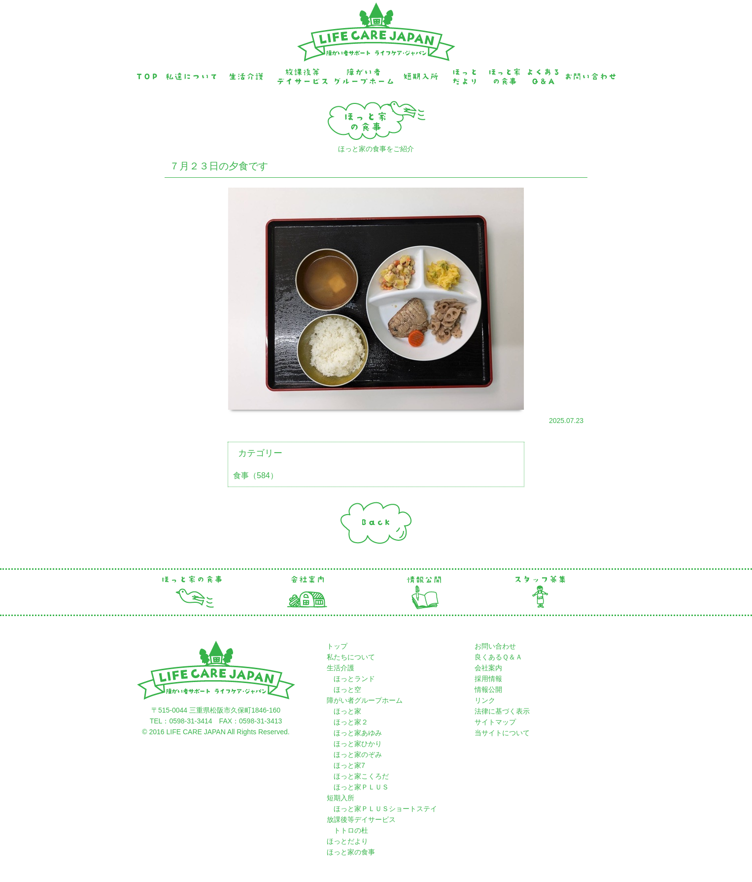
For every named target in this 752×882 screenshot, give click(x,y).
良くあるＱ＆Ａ (498, 657)
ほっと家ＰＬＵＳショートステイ (382, 809)
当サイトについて (502, 733)
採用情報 (488, 679)
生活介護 (340, 668)
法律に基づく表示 (502, 711)
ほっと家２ (351, 722)
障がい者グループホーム (365, 700)
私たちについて (351, 657)
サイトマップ (495, 722)
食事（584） (255, 475)
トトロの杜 (347, 830)
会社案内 (488, 668)
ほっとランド (354, 679)
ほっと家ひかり (358, 744)
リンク (485, 700)
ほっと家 (347, 711)
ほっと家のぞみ (358, 754)
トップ (337, 646)
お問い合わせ (495, 646)
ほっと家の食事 (351, 852)
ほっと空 (347, 689)
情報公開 (488, 689)
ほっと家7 (349, 765)
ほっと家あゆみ (358, 733)
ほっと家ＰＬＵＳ (361, 787)
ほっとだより (347, 841)
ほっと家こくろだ (361, 776)
